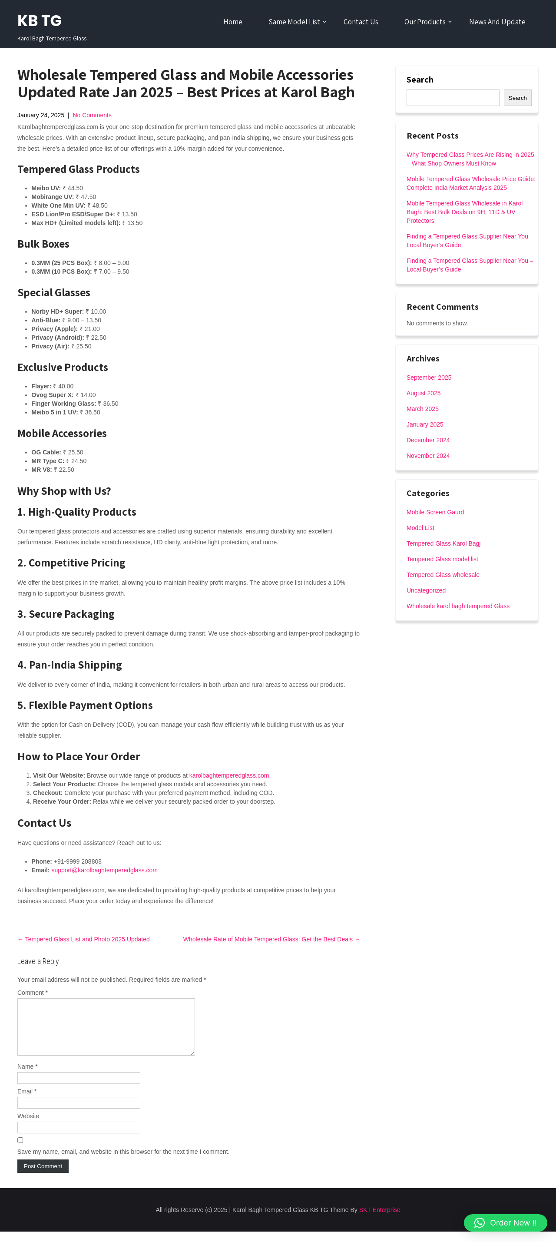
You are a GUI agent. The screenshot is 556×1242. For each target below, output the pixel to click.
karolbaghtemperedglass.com (229, 775)
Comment (32, 992)
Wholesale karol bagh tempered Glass (458, 606)
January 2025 (425, 424)
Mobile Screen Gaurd (435, 512)
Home (232, 21)
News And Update (497, 21)
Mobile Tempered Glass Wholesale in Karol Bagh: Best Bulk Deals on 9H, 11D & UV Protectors (465, 212)
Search (420, 79)
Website (28, 1126)
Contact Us (361, 21)
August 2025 (424, 393)
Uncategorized (426, 590)
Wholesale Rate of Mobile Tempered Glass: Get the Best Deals (272, 939)
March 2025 (423, 408)
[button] (505, 1223)
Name (27, 1076)
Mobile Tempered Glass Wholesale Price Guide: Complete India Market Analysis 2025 (471, 183)
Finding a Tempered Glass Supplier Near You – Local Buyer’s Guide (470, 240)
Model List (420, 527)
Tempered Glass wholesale (443, 574)
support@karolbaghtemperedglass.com (104, 870)
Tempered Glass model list (442, 559)
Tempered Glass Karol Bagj (443, 543)
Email (26, 1101)
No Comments (92, 115)
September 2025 (429, 377)
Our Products (425, 21)
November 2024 (428, 455)
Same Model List (294, 21)
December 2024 (428, 440)
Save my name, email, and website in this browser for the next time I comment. (123, 1162)
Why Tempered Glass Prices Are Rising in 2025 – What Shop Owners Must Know (470, 159)
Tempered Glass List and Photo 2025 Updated (83, 939)
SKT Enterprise (379, 1220)
